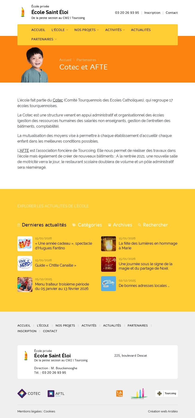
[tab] (41, 225)
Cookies (49, 411)
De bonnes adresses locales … (144, 285)
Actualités (141, 30)
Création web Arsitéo (163, 411)
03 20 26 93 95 (127, 13)
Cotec (58, 100)
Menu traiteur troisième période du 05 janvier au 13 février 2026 (62, 286)
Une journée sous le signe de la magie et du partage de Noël (145, 266)
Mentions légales (29, 411)
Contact (172, 13)
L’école (58, 30)
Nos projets (85, 30)
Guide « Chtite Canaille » (55, 265)
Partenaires (42, 39)
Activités (113, 30)
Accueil (38, 30)
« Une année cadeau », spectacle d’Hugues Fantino (63, 245)
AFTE (24, 150)
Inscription (152, 13)
